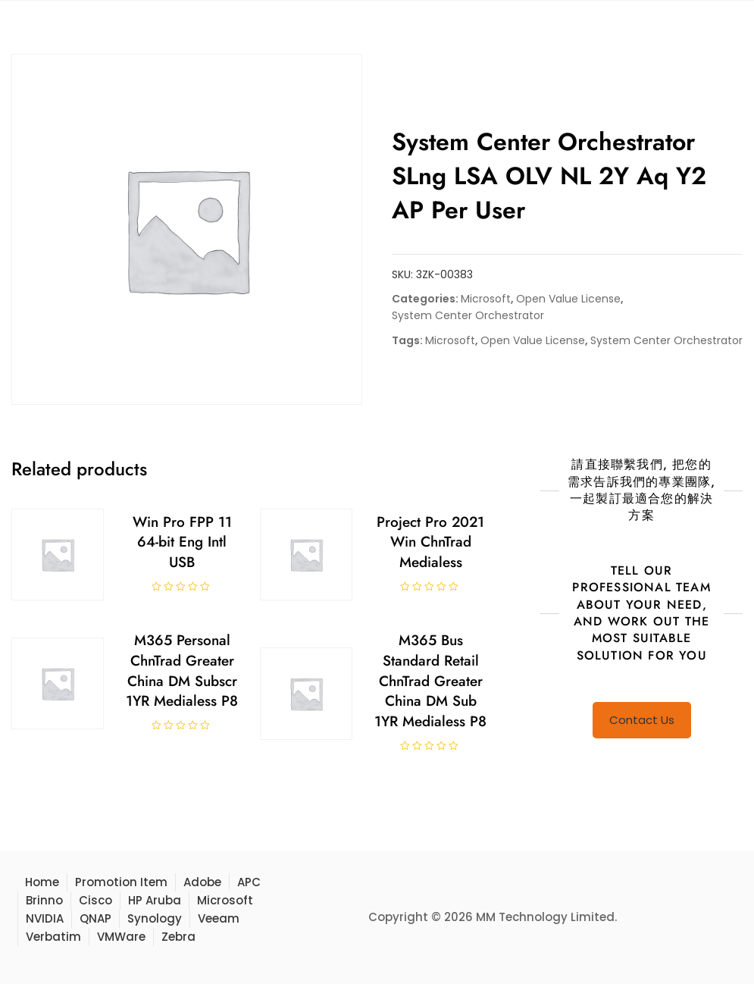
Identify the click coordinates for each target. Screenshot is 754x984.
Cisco (95, 900)
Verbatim (53, 937)
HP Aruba (154, 900)
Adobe (202, 882)
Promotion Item (121, 882)
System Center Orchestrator (468, 315)
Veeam (218, 918)
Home (42, 882)
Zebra (178, 937)
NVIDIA (45, 918)
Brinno (44, 900)
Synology (154, 918)
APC (249, 882)
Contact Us (641, 720)
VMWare (121, 937)
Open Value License (568, 298)
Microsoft (486, 298)
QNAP (95, 918)
